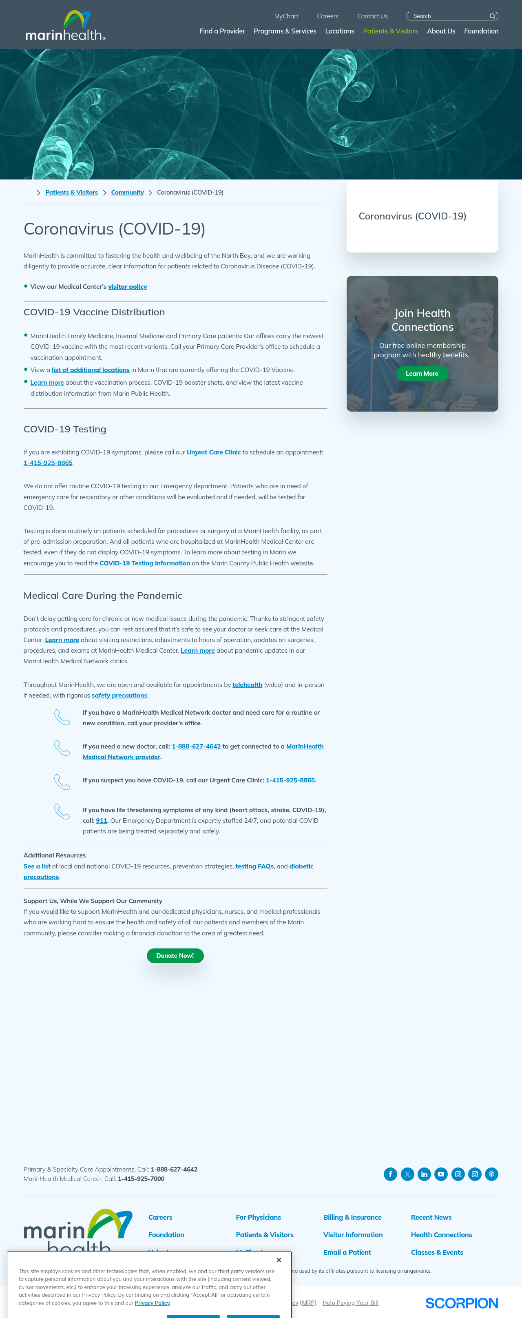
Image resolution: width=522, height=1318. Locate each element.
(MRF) (308, 1303)
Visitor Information (353, 1234)
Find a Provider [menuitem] (222, 31)
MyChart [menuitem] (286, 16)
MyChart (249, 1252)
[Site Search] (492, 16)
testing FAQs (254, 866)
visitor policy (127, 286)
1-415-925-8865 (290, 780)
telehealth (247, 684)
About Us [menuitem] (441, 31)
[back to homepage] (28, 193)
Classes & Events (437, 1252)
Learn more (62, 640)
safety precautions (119, 695)
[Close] (279, 1288)
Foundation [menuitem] (481, 31)
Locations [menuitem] (339, 31)
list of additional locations (91, 369)
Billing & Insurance (352, 1217)
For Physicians (258, 1217)
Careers (160, 1217)
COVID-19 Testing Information (145, 563)
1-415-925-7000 (141, 1179)
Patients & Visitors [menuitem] (390, 31)
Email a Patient (347, 1252)
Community (127, 192)
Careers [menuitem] (328, 16)
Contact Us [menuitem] (372, 16)
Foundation (166, 1234)
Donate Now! (175, 955)
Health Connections (441, 1234)
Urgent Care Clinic (214, 452)
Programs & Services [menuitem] (285, 31)
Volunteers (165, 1252)
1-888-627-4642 (196, 746)
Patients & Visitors (71, 192)
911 (101, 820)
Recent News (431, 1217)
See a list (37, 866)
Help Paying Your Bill (350, 1303)
